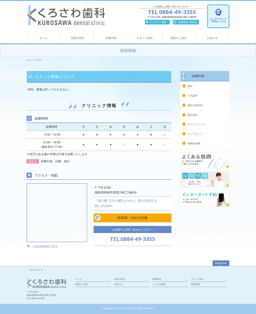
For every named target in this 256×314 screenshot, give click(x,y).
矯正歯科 (193, 114)
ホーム (78, 279)
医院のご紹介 (82, 284)
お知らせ (118, 284)
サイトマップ (36, 270)
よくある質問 (158, 284)
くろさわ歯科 (126, 308)
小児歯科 (193, 95)
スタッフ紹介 (197, 279)
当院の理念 (119, 279)
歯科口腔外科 (195, 105)
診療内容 (156, 279)
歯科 (190, 86)
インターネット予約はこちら (218, 20)
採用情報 (195, 284)
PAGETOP (221, 263)
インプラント (195, 133)
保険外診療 (194, 143)
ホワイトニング (196, 124)
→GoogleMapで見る (44, 246)
